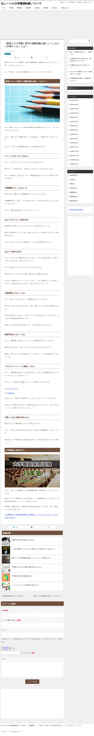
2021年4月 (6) (74, 100)
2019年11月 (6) (74, 151)
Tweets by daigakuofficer (76, 209)
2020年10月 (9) (74, 113)
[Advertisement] (47, 23)
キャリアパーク (12, 388)
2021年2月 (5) (74, 104)
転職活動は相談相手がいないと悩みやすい (13, 596)
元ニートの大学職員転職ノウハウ (22, 3)
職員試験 (28, 8)
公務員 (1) (73, 179)
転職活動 (45, 8)
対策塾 (11, 8)
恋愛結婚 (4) (73, 192)
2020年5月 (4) (74, 130)
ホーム (4, 8)
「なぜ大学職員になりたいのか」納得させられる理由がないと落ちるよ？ (33, 549)
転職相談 (19, 8)
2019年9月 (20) (74, 160)
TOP (14, 725)
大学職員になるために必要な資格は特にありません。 (27, 567)
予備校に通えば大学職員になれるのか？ (23, 540)
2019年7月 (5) (74, 164)
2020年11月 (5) (74, 108)
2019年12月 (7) (74, 147)
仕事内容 (37, 8)
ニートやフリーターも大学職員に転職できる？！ (26, 585)
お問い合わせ (65, 8)
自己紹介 (54, 8)
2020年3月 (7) (74, 134)
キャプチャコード (26, 653)
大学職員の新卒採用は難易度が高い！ (22, 576)
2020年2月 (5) (74, 138)
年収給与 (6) (73, 188)
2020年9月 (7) (74, 117)
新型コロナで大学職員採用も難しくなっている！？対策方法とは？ (31, 558)
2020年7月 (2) (74, 121)
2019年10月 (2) (74, 155)
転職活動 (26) (74, 201)
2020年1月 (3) (74, 143)
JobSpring (10, 393)
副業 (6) (72, 184)
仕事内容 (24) (74, 175)
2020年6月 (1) (74, 126)
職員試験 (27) (74, 196)
